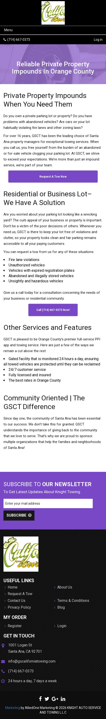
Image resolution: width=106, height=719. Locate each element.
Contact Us (14, 601)
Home (10, 587)
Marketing (12, 708)
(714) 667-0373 (18, 39)
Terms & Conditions (71, 601)
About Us (63, 587)
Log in (98, 39)
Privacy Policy (17, 607)
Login (60, 626)
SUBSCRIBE (19, 515)
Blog (59, 607)
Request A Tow (18, 594)
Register (13, 626)
